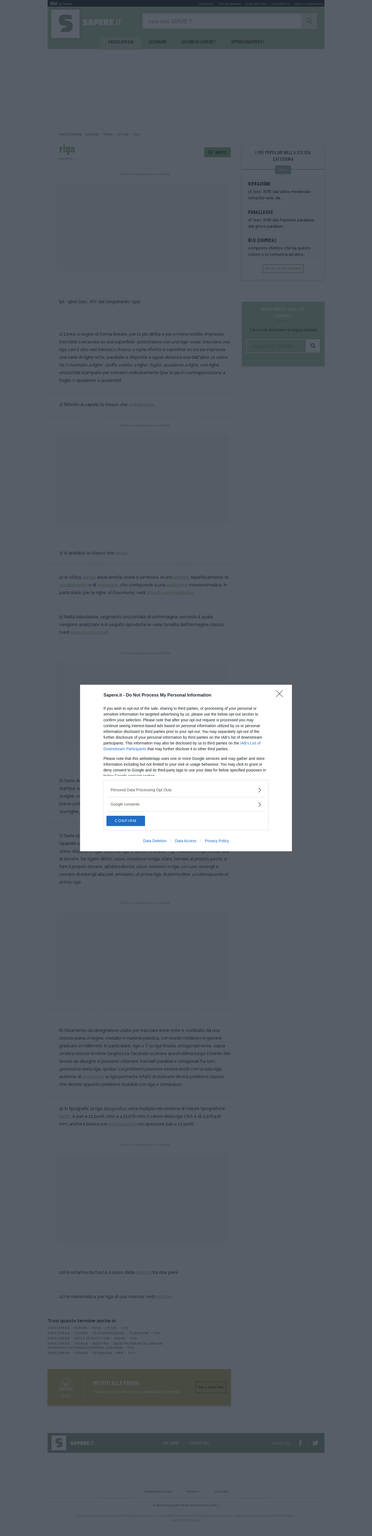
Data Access (185, 841)
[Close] (281, 695)
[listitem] (186, 790)
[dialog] (186, 768)
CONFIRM (132, 821)
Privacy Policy (217, 841)
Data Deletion (154, 841)
